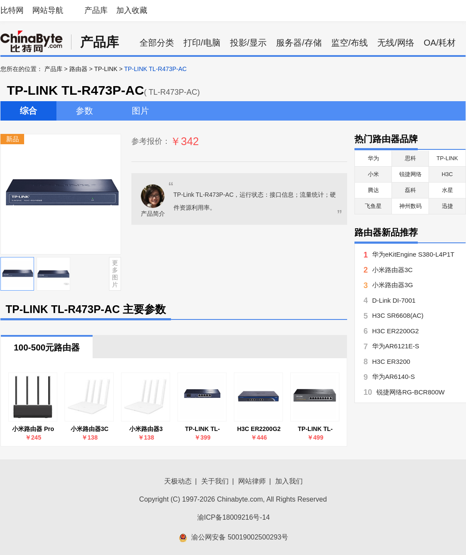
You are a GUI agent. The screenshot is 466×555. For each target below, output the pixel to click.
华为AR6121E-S (395, 346)
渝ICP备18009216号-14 (233, 517)
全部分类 (157, 42)
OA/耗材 (440, 42)
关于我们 (215, 481)
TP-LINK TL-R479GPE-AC (315, 429)
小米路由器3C (90, 428)
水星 (447, 190)
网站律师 (252, 481)
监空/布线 (349, 42)
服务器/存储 (299, 42)
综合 (28, 110)
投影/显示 (248, 42)
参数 (84, 110)
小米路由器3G (392, 284)
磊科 (410, 190)
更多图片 (115, 273)
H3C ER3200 (391, 361)
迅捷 (447, 206)
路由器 (78, 68)
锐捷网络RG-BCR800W (410, 392)
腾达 (373, 190)
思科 (410, 158)
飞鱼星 (373, 206)
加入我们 (289, 481)
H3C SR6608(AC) (397, 315)
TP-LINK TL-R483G (202, 429)
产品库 (96, 10)
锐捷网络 (410, 174)
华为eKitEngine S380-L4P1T (413, 254)
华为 (373, 158)
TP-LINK (106, 68)
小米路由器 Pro (33, 428)
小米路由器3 (146, 428)
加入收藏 (131, 10)
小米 (373, 174)
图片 (140, 110)
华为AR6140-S (393, 376)
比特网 (12, 10)
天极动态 (178, 481)
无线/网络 (395, 42)
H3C (447, 174)
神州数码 (410, 206)
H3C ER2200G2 (258, 428)
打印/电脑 (202, 42)
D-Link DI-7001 (394, 300)
